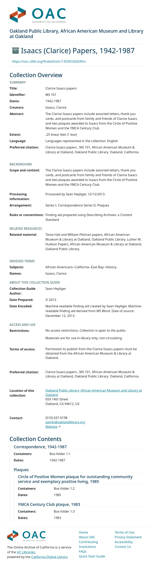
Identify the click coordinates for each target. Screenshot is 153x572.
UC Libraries (26, 552)
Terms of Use (124, 532)
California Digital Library (49, 557)
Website (51, 427)
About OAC (87, 537)
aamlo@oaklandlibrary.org (65, 422)
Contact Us (123, 546)
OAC (38, 15)
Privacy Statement (128, 537)
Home (83, 532)
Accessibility (124, 542)
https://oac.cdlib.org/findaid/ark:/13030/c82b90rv (49, 61)
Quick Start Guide (92, 556)
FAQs (82, 551)
